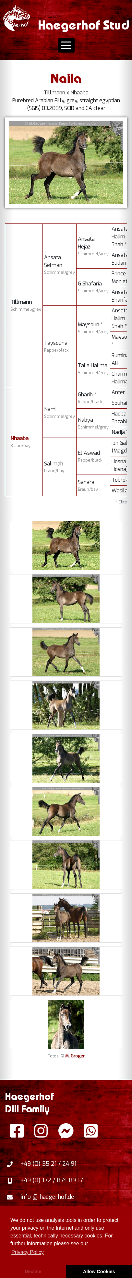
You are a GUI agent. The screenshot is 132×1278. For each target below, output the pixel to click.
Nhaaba (19, 438)
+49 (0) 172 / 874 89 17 (51, 1180)
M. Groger (75, 1056)
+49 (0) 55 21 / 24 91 (48, 1164)
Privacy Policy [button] (27, 1252)
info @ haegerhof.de (47, 1197)
